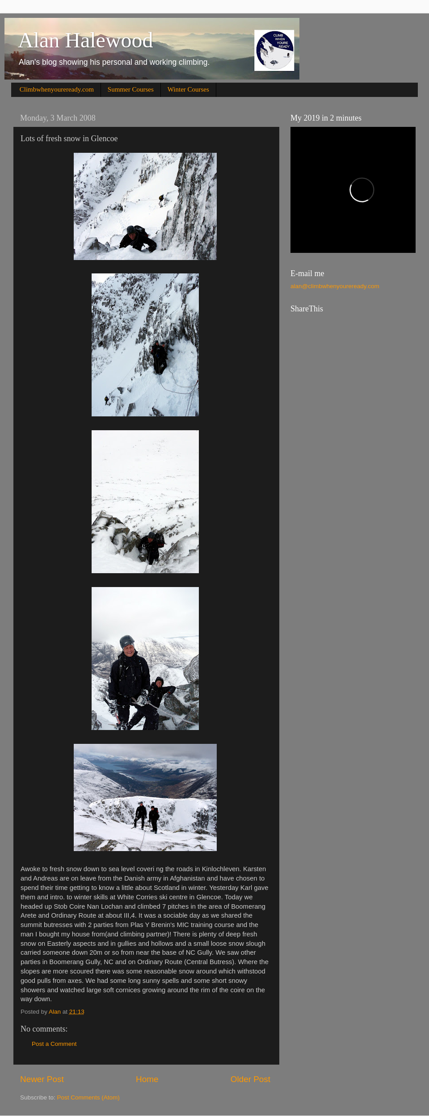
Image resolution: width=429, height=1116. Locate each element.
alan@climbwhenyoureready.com (334, 286)
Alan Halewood (85, 40)
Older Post (250, 1079)
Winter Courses (188, 89)
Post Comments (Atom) (88, 1097)
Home (147, 1079)
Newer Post (42, 1079)
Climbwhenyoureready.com (57, 89)
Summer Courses (131, 89)
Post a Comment (54, 1043)
